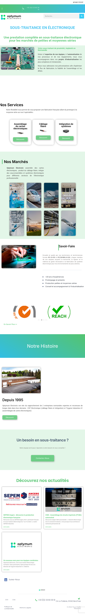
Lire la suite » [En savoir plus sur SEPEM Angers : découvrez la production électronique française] (6, 527)
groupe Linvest (78, 2)
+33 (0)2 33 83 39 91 (46, 600)
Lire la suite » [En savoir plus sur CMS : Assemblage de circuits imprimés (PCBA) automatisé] (48, 527)
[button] (2, 8)
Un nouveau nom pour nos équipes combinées (20, 560)
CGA (13, 600)
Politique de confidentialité (9, 608)
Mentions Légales (25, 608)
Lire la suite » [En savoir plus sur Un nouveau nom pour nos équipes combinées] (6, 569)
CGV (6, 600)
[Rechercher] (81, 16)
